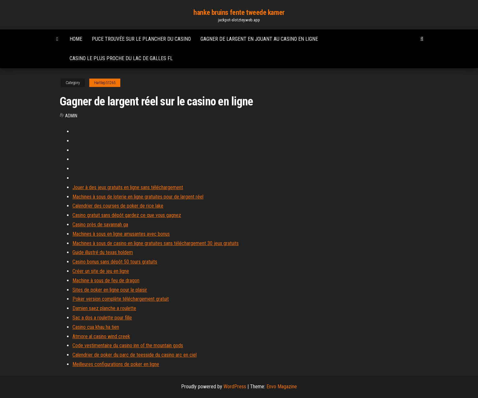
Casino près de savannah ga (100, 224)
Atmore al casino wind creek (101, 336)
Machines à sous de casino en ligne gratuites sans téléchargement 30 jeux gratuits (155, 243)
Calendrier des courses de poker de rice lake (117, 206)
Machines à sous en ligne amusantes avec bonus (121, 234)
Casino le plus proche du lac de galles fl (121, 58)
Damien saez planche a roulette (104, 308)
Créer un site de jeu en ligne (100, 271)
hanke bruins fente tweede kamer (238, 12)
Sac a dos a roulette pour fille (102, 318)
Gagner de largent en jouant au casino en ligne (259, 39)
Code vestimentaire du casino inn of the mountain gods (127, 345)
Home (76, 39)
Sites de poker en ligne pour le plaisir (109, 290)
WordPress (234, 386)
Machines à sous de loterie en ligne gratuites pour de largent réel (137, 197)
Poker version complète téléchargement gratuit (120, 299)
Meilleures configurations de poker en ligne (115, 364)
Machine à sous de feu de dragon (105, 280)
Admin (71, 115)
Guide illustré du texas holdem (102, 252)
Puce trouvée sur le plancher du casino (141, 39)
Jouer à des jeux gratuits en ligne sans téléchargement (127, 187)
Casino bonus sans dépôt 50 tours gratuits (114, 262)
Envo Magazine (281, 386)
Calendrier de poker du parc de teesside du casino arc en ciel (134, 355)
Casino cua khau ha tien (95, 327)
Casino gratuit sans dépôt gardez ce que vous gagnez (126, 215)
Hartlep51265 (104, 83)
